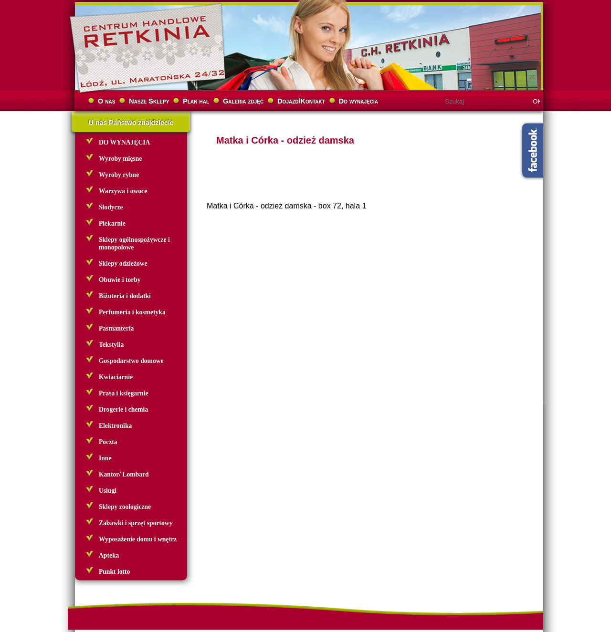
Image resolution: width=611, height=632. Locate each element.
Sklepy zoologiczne (125, 506)
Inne (105, 458)
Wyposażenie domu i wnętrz (138, 539)
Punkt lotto (114, 571)
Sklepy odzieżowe (123, 263)
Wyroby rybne (119, 174)
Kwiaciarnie (116, 377)
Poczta (108, 442)
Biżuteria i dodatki (125, 296)
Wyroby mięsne (120, 158)
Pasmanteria (116, 328)
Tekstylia (111, 344)
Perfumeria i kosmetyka (132, 312)
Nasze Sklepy (149, 101)
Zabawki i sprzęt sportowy (135, 523)
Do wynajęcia (358, 101)
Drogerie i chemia (123, 409)
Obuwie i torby (120, 279)
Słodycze (111, 207)
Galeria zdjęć (243, 101)
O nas (106, 101)
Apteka (109, 555)
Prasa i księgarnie (123, 393)
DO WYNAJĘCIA (124, 142)
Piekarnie (112, 223)
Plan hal (196, 101)
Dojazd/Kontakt (301, 101)
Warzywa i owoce (123, 191)
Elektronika (115, 425)
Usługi (107, 490)
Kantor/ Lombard (124, 474)
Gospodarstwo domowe (131, 360)
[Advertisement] (356, 285)
